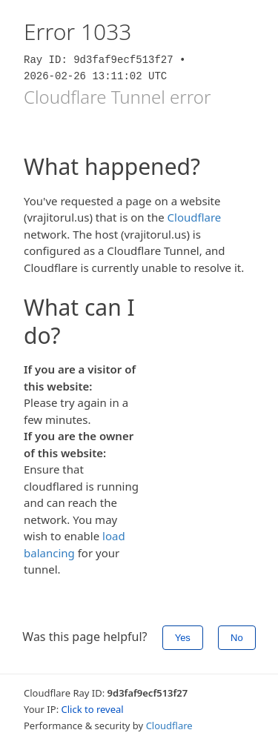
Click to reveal (93, 709)
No (237, 637)
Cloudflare (195, 217)
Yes (183, 637)
